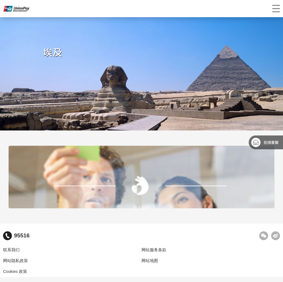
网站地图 (150, 260)
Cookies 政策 (15, 271)
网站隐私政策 (15, 260)
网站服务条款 (154, 250)
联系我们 (11, 250)
